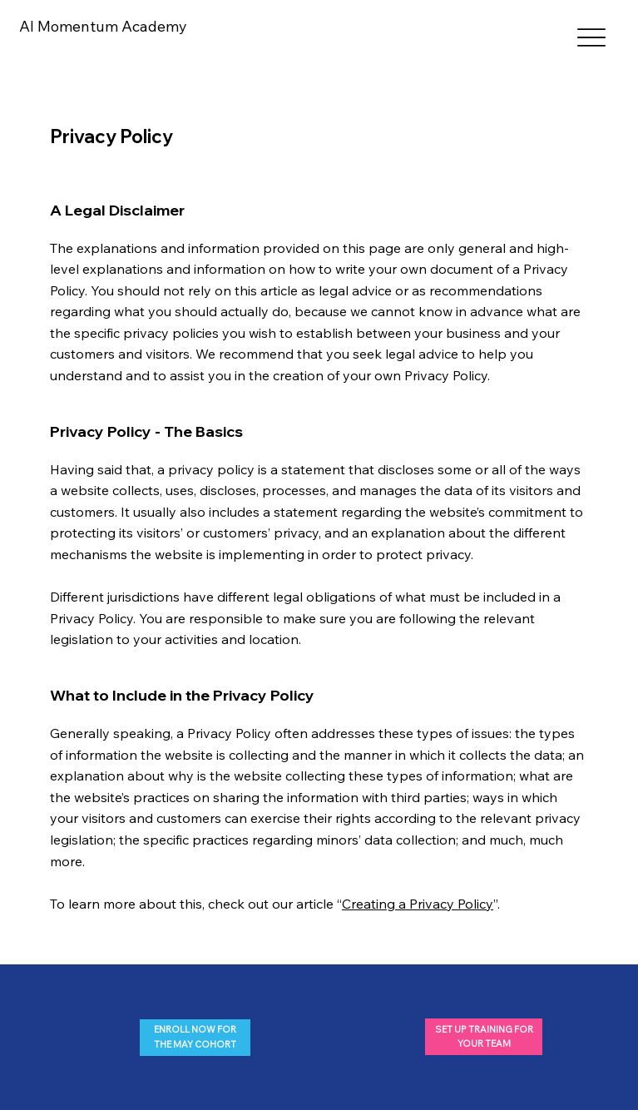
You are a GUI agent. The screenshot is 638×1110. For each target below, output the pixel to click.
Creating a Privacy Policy (417, 903)
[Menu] (591, 37)
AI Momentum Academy (103, 26)
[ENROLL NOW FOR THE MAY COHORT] (195, 1037)
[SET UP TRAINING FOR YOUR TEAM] (483, 1036)
